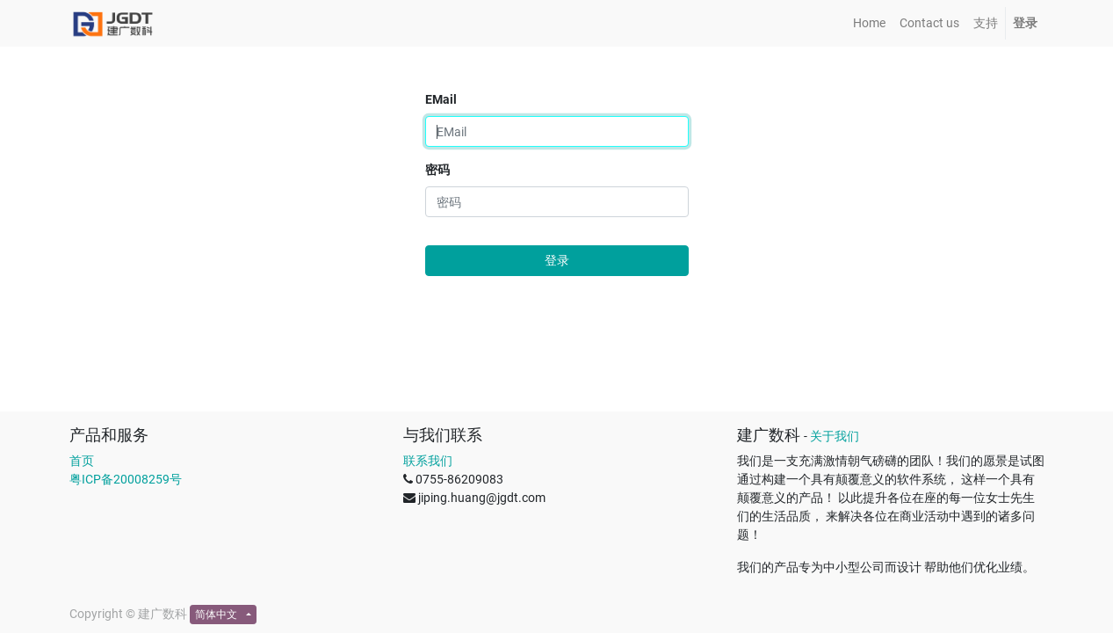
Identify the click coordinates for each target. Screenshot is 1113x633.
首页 (81, 461)
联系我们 (427, 461)
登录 (557, 260)
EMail (441, 99)
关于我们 (834, 436)
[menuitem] (869, 23)
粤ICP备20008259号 (125, 479)
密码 (437, 170)
